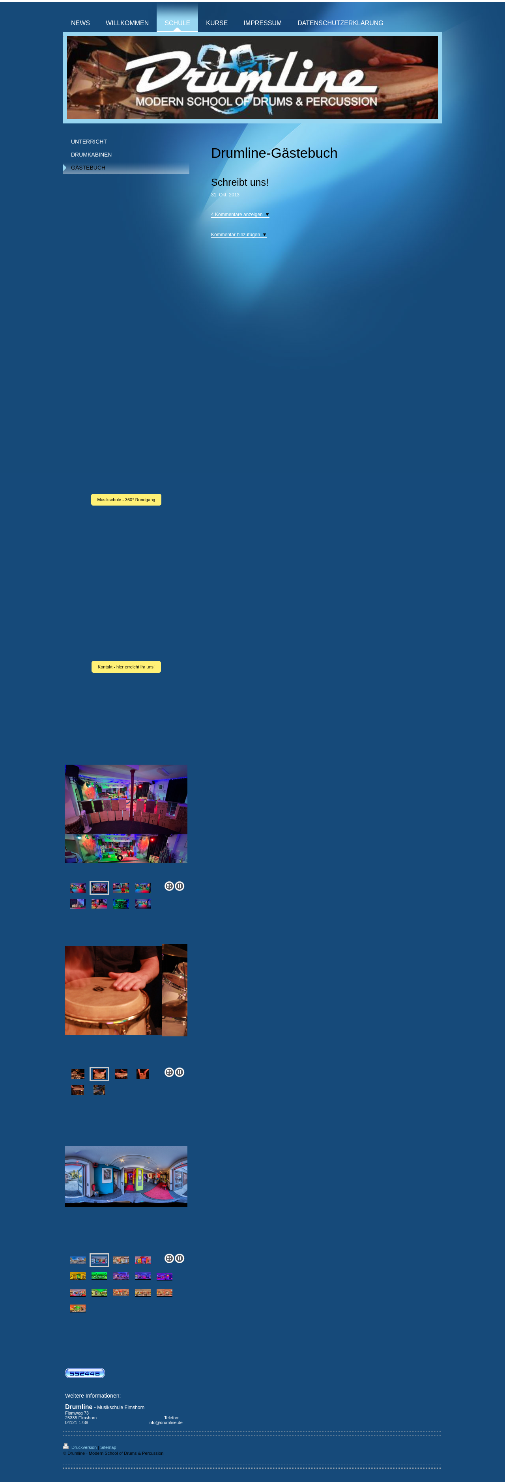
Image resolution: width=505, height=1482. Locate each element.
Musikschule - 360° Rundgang (126, 499)
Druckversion (80, 1447)
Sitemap (108, 1447)
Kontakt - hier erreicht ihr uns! (126, 666)
